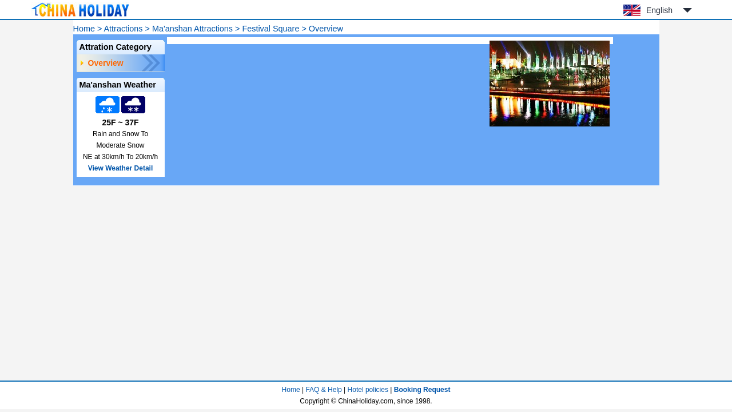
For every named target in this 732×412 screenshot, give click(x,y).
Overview (106, 63)
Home (84, 28)
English (659, 10)
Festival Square (270, 28)
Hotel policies (368, 390)
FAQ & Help (323, 390)
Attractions (123, 28)
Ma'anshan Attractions (192, 28)
